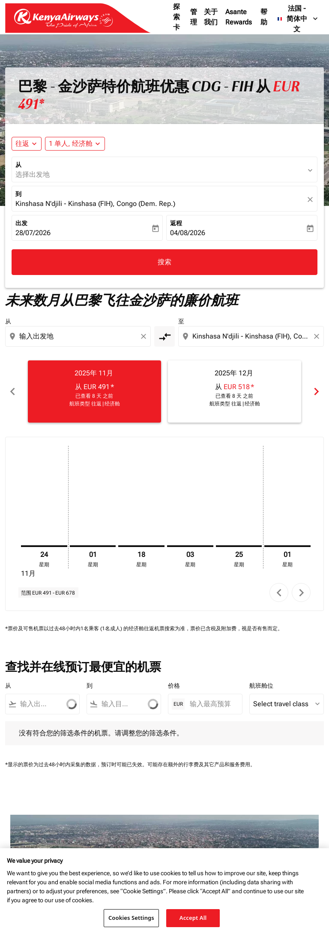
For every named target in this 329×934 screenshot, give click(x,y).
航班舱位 (261, 685)
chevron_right (301, 592)
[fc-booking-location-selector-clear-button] (311, 199)
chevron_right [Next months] (316, 391)
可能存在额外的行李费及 (175, 765)
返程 (176, 223)
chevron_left (279, 592)
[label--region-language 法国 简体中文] (298, 19)
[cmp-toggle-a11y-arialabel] (164, 336)
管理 (193, 17)
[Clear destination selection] (317, 336)
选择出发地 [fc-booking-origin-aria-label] (32, 174)
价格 (174, 685)
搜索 (164, 262)
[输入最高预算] (211, 704)
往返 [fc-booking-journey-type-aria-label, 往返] (22, 143)
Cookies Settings (131, 920)
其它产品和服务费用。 (229, 765)
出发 (21, 223)
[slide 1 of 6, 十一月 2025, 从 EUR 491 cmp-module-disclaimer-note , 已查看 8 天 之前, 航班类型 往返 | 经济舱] (94, 391)
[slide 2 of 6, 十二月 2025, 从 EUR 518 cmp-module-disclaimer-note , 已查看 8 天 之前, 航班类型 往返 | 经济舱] (234, 391)
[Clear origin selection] (144, 336)
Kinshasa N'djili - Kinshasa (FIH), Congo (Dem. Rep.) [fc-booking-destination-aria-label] (95, 203)
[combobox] (78, 336)
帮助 (263, 17)
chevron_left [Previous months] (12, 391)
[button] (75, 144)
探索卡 (176, 17)
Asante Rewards (238, 17)
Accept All (193, 920)
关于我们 (211, 17)
